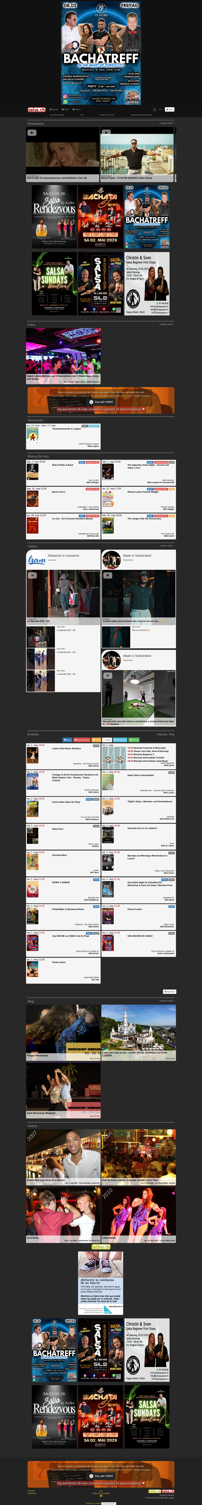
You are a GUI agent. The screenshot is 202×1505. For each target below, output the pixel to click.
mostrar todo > (166, 123)
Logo (101, 1491)
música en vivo (82, 740)
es (161, 109)
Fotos (65, 109)
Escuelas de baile (57, 115)
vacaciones (120, 740)
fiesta (67, 740)
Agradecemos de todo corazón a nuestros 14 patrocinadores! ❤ (101, 409)
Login (170, 109)
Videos (76, 109)
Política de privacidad (101, 1493)
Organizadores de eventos (141, 115)
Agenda (54, 109)
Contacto (31, 1491)
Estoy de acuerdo (109, 1503)
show (96, 740)
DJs (81, 115)
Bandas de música (107, 115)
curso (107, 740)
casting (134, 740)
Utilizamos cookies (93, 1503)
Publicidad (32, 1493)
